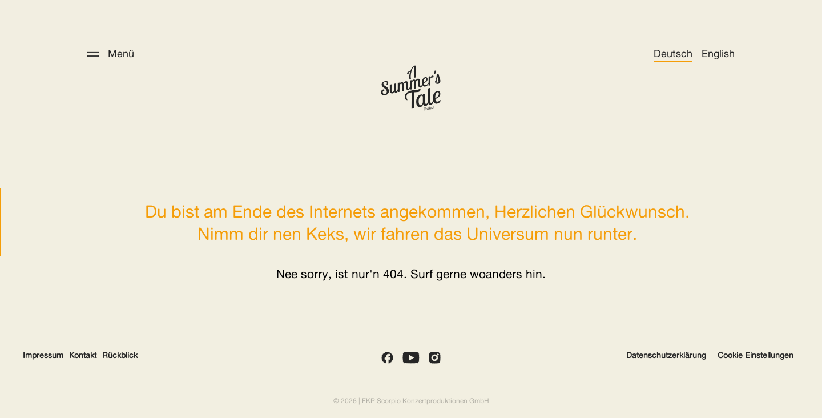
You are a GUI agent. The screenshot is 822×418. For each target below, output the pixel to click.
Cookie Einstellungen (755, 355)
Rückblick (120, 355)
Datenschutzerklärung (666, 355)
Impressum (43, 355)
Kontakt (82, 355)
